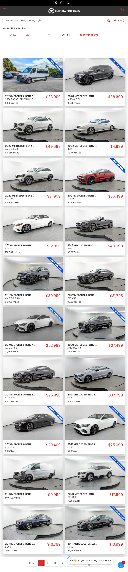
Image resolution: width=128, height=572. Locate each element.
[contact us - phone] (69, 3)
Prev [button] (31, 563)
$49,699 (53, 147)
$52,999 (53, 346)
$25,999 (115, 445)
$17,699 (116, 495)
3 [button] (55, 563)
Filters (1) (119, 20)
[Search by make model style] (54, 20)
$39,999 (53, 296)
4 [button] (62, 563)
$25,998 (53, 395)
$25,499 (115, 196)
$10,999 (116, 544)
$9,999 (54, 495)
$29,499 (53, 445)
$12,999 (54, 246)
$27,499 (116, 346)
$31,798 (116, 296)
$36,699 (115, 97)
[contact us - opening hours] (62, 3)
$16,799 (54, 544)
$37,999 (116, 395)
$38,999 (53, 97)
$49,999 (115, 246)
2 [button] (47, 563)
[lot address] (57, 3)
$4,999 (116, 147)
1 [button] (40, 563)
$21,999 (54, 196)
